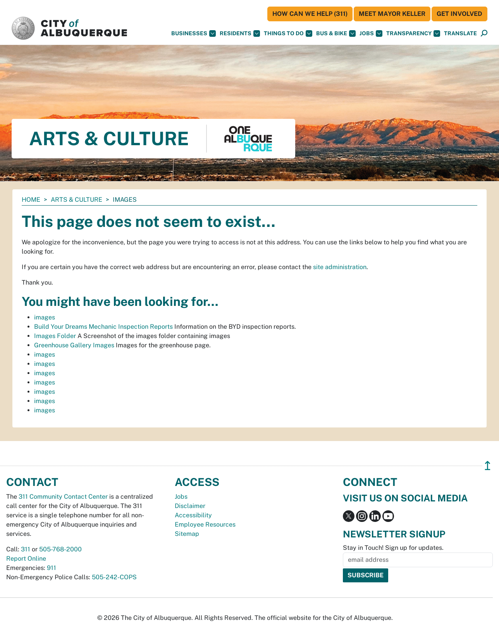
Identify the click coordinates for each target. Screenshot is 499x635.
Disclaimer (190, 506)
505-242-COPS (114, 577)
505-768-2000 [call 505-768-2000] (60, 549)
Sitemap (187, 533)
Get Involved (459, 13)
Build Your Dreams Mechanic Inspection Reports (103, 326)
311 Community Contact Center (63, 496)
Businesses (193, 33)
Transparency (413, 33)
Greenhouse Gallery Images (74, 345)
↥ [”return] (487, 465)
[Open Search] (484, 33)
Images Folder (55, 336)
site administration (340, 267)
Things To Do (288, 33)
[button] (460, 33)
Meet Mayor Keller (392, 13)
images (44, 317)
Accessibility (193, 515)
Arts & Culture (76, 199)
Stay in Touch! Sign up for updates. (393, 547)
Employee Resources (205, 524)
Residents (240, 33)
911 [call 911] (51, 568)
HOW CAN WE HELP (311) (310, 13)
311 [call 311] (25, 549)
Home (31, 199)
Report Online (26, 558)
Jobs (371, 33)
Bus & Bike (336, 33)
